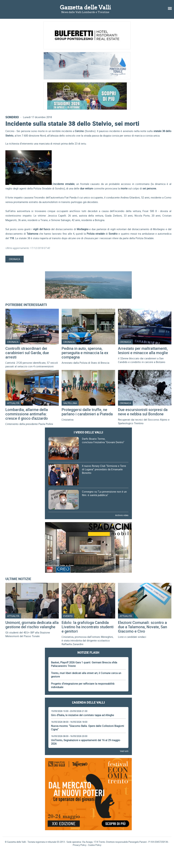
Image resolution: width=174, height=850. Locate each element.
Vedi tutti (124, 751)
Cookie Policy (94, 845)
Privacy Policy (79, 845)
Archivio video (121, 515)
